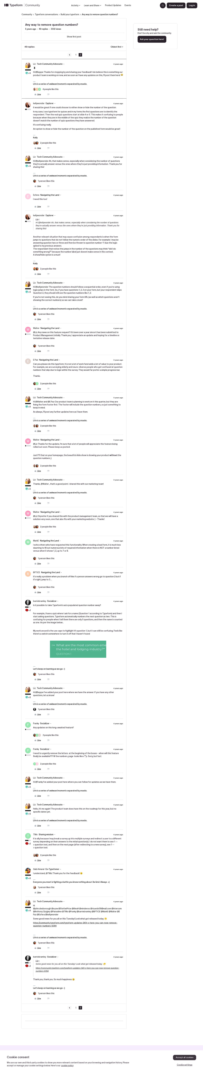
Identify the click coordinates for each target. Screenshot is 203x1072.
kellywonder (39, 103)
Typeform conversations (46, 14)
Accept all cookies (185, 1057)
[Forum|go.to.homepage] (23, 5)
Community (27, 14)
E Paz (35, 360)
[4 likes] (46, 89)
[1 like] (43, 181)
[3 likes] (46, 735)
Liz (34, 64)
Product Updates (113, 5)
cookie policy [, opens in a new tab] (67, 1065)
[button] (176, 5)
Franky (36, 723)
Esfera (36, 195)
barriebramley (39, 601)
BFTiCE (36, 572)
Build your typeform (70, 14)
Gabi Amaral (38, 869)
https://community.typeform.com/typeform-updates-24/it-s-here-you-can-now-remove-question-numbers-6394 (75, 924)
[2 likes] (44, 142)
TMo (35, 834)
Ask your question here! (152, 39)
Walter (36, 328)
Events (128, 5)
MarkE (36, 541)
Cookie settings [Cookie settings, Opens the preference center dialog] (184, 1065)
